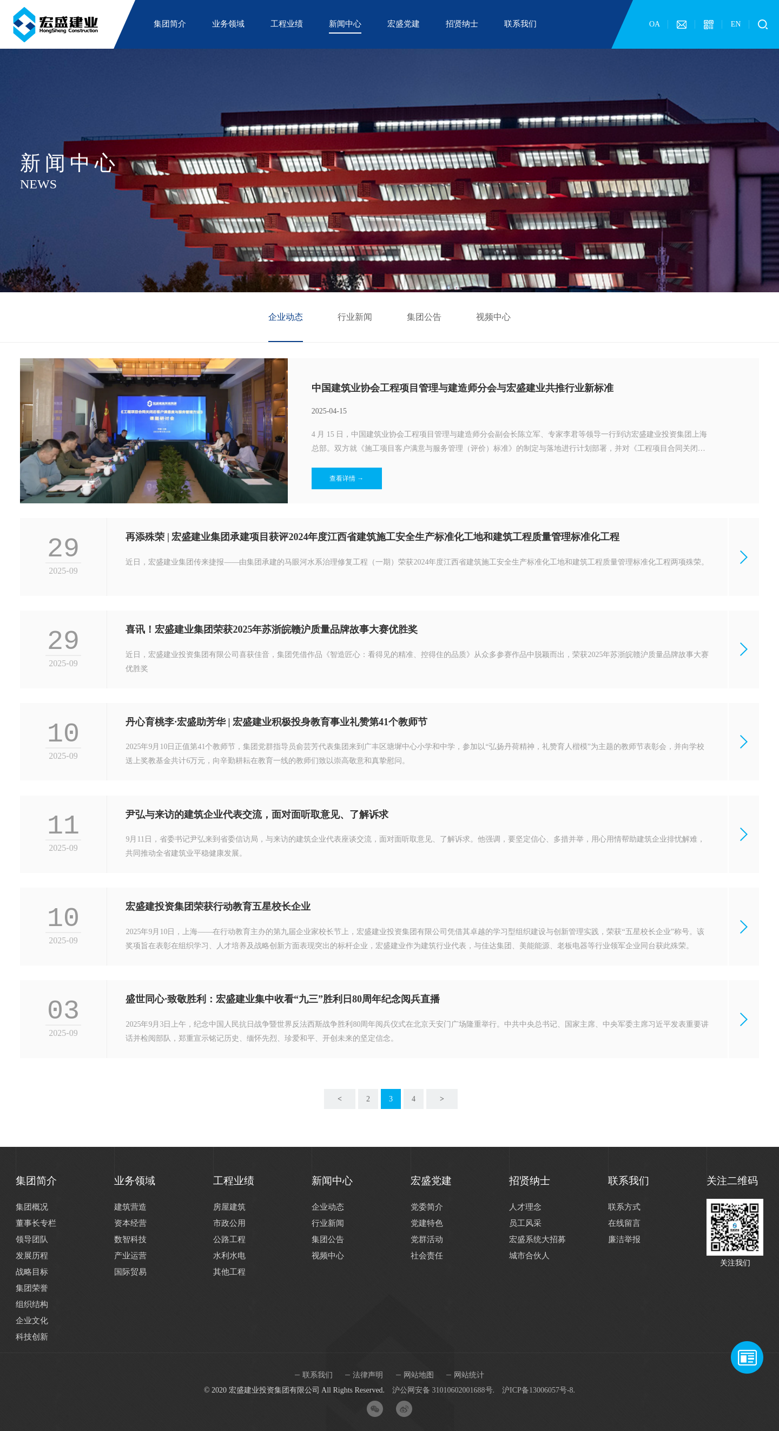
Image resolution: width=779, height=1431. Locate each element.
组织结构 (32, 1304)
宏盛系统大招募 (537, 1239)
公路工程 (229, 1239)
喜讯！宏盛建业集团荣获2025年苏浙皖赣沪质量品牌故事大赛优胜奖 (272, 629)
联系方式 (624, 1207)
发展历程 (32, 1255)
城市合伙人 (529, 1255)
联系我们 (520, 23)
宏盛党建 (403, 23)
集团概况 (32, 1207)
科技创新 (32, 1336)
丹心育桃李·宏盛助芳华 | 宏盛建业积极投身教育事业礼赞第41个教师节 (276, 722)
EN (736, 24)
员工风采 (525, 1223)
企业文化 (32, 1320)
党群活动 (427, 1239)
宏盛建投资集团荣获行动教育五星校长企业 (218, 906)
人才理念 (525, 1207)
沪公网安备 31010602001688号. (443, 1390)
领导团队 (32, 1239)
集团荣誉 (32, 1288)
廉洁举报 (624, 1239)
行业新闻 (355, 316)
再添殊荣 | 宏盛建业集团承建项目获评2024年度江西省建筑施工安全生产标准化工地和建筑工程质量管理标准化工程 (372, 536)
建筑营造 (130, 1207)
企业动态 (285, 316)
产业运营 (130, 1255)
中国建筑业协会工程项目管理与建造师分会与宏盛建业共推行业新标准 (462, 388)
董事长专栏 (36, 1223)
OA (654, 24)
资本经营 (130, 1223)
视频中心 (493, 316)
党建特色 (427, 1223)
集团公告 (424, 316)
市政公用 (229, 1223)
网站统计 (469, 1375)
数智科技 (130, 1239)
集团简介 (170, 23)
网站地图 (419, 1375)
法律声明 (368, 1375)
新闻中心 (345, 23)
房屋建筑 (229, 1207)
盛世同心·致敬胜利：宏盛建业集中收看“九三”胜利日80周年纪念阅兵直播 (283, 999)
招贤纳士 (462, 23)
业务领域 (228, 23)
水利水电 (229, 1255)
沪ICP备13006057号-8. (538, 1390)
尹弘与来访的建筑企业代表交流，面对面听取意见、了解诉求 (257, 814)
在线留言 (624, 1223)
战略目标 (32, 1272)
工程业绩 (286, 23)
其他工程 (229, 1272)
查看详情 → (346, 478)
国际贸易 (130, 1272)
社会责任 (427, 1255)
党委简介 (427, 1207)
